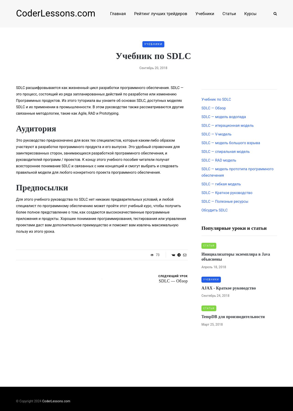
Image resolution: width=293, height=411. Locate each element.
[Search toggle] (273, 13)
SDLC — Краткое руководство (226, 193)
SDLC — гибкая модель (221, 184)
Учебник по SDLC (216, 99)
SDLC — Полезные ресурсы (224, 201)
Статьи (229, 13)
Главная (118, 13)
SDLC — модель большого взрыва (230, 143)
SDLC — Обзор (213, 108)
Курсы (250, 13)
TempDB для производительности (233, 316)
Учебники (204, 13)
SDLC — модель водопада (223, 117)
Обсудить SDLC (214, 210)
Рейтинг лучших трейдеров (160, 13)
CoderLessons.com (55, 13)
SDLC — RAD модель (218, 160)
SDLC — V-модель (216, 134)
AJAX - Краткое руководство (228, 288)
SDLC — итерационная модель (227, 125)
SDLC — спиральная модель (225, 151)
